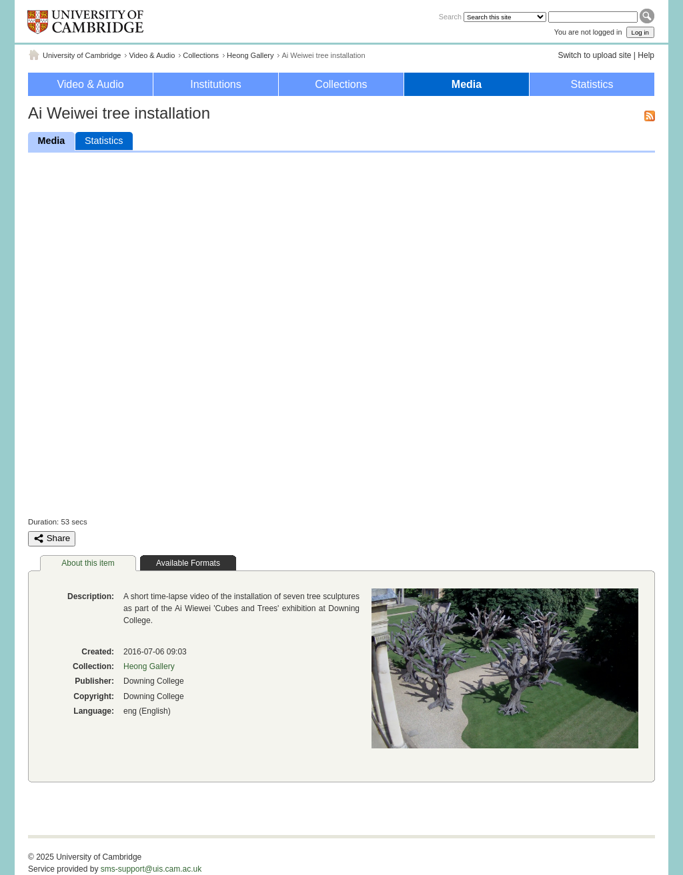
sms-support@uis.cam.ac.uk (151, 869)
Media (467, 84)
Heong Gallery (250, 55)
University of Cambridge (82, 55)
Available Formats (188, 563)
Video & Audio (152, 55)
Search (450, 17)
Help (646, 55)
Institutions (215, 84)
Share (51, 538)
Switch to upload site (594, 55)
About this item (87, 563)
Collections (201, 55)
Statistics (591, 84)
